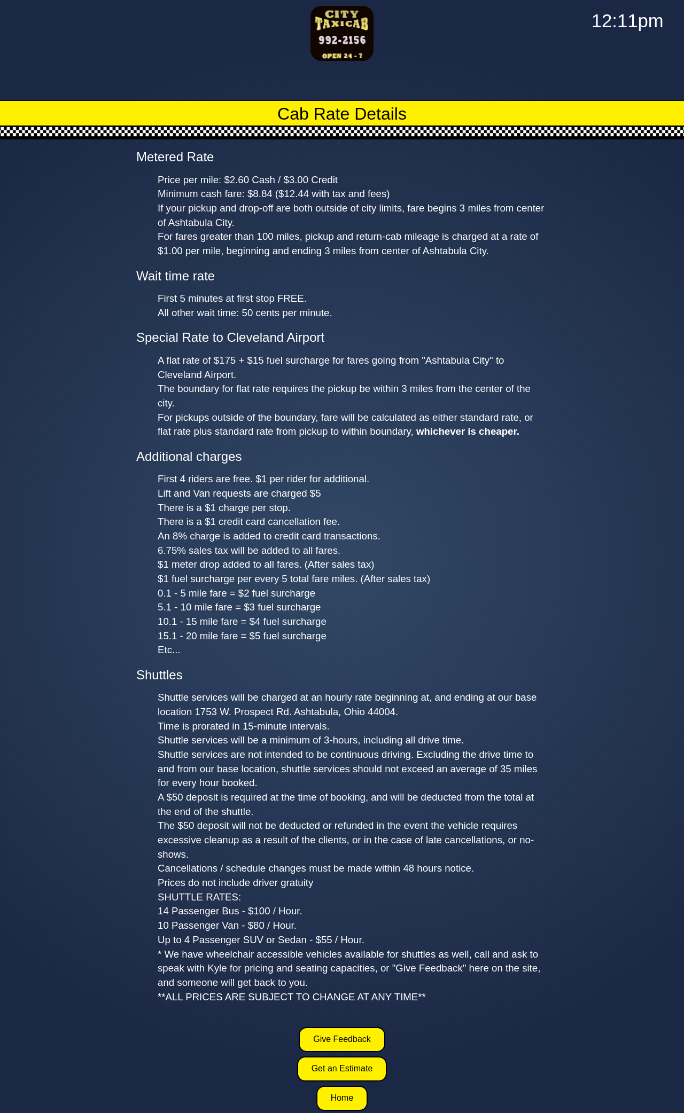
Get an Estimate (342, 1068)
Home (342, 1097)
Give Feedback (342, 1039)
